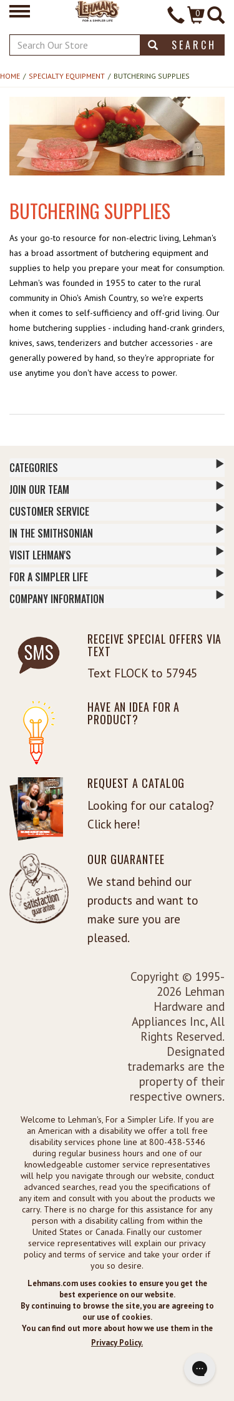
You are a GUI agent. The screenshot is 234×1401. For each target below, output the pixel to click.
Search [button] (182, 44)
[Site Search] (216, 16)
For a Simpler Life (117, 576)
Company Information (117, 598)
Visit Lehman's (117, 554)
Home (10, 76)
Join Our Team (117, 489)
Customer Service (117, 511)
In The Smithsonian (117, 532)
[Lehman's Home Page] (97, 10)
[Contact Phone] (176, 16)
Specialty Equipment (67, 76)
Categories (117, 467)
